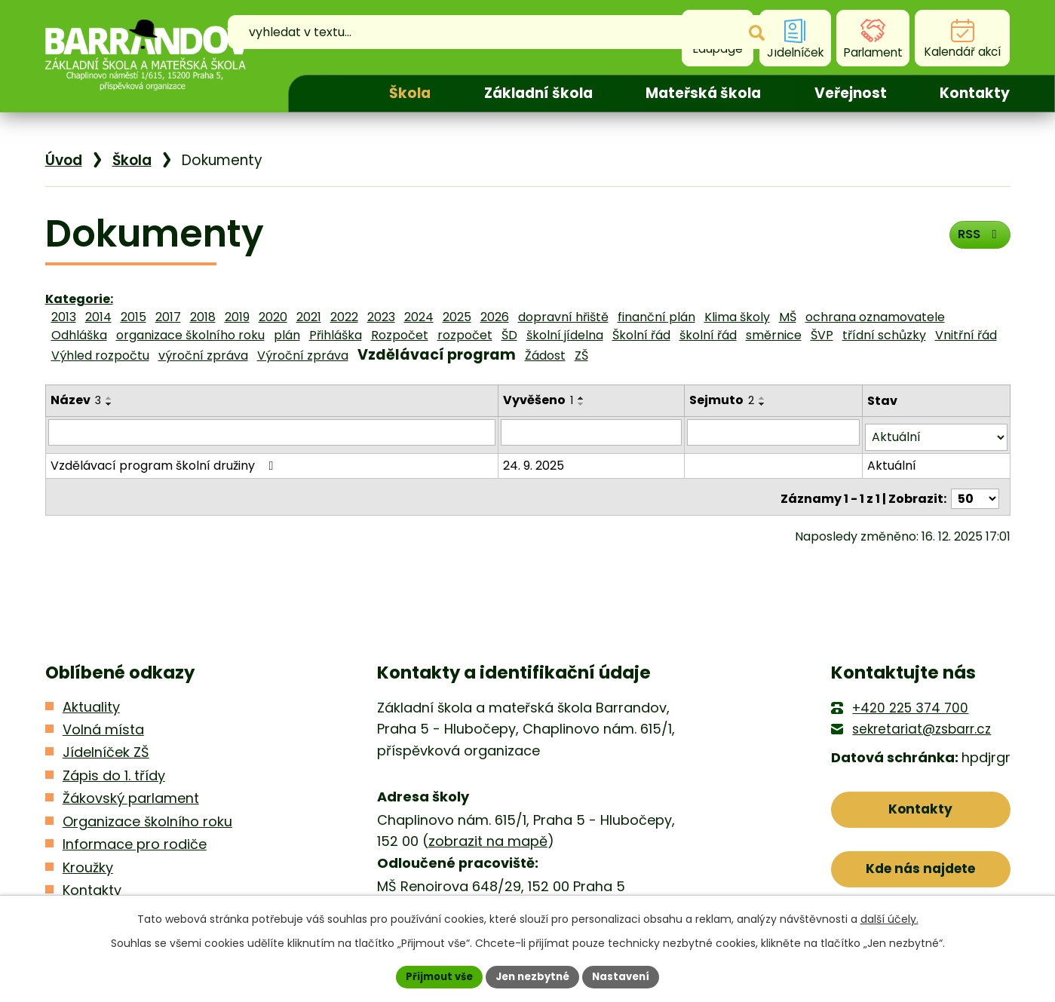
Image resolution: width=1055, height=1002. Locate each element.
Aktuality (91, 706)
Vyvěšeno (539, 400)
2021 (308, 317)
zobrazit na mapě (487, 841)
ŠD (509, 335)
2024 (419, 317)
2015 (133, 317)
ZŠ (581, 355)
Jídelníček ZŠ (106, 752)
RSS (976, 238)
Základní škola (538, 93)
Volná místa (103, 729)
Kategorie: (79, 299)
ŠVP (822, 335)
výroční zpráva (203, 355)
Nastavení (627, 975)
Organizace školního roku (147, 821)
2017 (168, 317)
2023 (381, 317)
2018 (203, 317)
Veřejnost (850, 93)
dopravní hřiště (563, 317)
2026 (494, 317)
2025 (457, 317)
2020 (273, 317)
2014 (98, 317)
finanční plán (656, 317)
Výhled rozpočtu (100, 355)
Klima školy (737, 317)
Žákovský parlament (131, 798)
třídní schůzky (884, 335)
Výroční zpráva (302, 355)
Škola (410, 93)
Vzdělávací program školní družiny (165, 460)
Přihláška (335, 335)
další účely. (889, 917)
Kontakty (975, 93)
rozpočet (464, 335)
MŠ (787, 317)
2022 (344, 317)
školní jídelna (564, 335)
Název (76, 400)
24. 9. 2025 (535, 460)
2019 (237, 317)
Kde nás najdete (920, 875)
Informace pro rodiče (135, 844)
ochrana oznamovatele (875, 317)
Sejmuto (724, 400)
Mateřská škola (703, 93)
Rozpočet (399, 335)
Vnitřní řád (966, 335)
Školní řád (641, 335)
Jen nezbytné (533, 975)
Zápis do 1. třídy (114, 775)
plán (287, 335)
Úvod (325, 93)
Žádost (545, 355)
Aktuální (892, 460)
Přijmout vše (434, 975)
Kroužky (88, 867)
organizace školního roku (190, 335)
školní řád (708, 335)
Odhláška (79, 335)
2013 (63, 317)
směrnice (774, 335)
